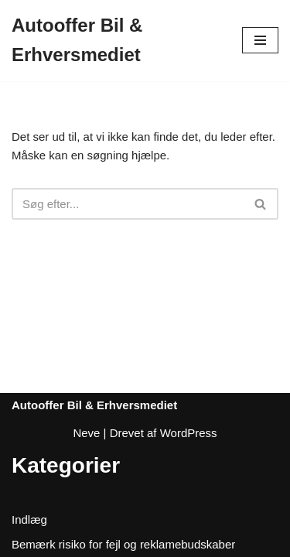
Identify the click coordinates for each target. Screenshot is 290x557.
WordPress (188, 432)
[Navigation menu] (260, 40)
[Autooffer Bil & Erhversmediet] (115, 40)
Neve (86, 432)
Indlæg (29, 519)
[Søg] (128, 204)
